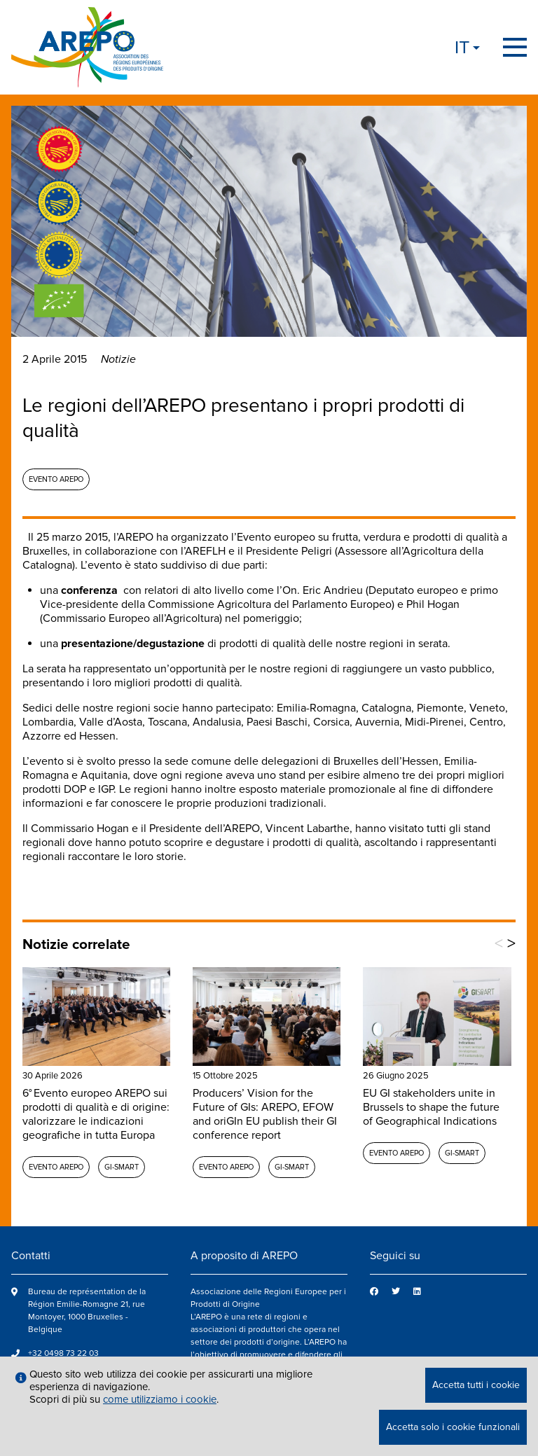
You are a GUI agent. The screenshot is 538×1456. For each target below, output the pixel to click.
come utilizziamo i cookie (159, 1399)
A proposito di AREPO (244, 1256)
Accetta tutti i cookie (476, 1385)
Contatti (30, 1256)
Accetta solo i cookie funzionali (453, 1427)
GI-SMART (121, 1167)
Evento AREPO (56, 479)
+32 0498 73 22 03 (63, 1353)
